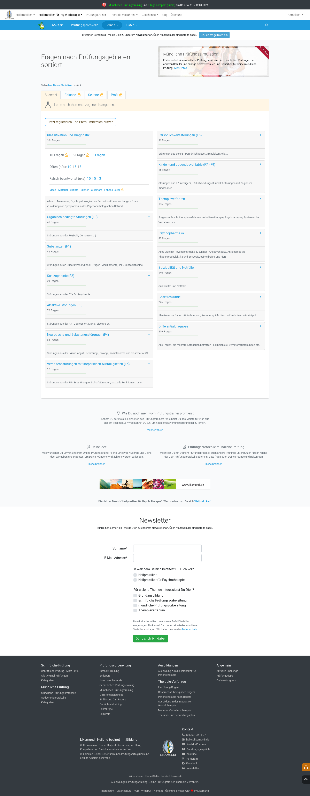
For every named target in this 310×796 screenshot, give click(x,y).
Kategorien (47, 680)
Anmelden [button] (294, 14)
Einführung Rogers (168, 687)
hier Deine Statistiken (60, 85)
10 (69, 167)
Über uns (170, 790)
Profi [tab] (116, 95)
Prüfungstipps (225, 675)
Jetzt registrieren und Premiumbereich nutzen (80, 122)
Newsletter (190, 768)
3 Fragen (98, 155)
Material (63, 189)
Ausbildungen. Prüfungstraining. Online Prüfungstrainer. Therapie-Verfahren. (155, 781)
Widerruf (146, 790)
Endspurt (105, 675)
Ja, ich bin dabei (150, 638)
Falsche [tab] (72, 95)
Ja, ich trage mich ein (214, 35)
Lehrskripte (106, 708)
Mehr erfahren (155, 430)
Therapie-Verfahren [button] (122, 14)
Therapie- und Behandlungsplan (176, 715)
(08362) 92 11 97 (194, 734)
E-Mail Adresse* (115, 558)
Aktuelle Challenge (227, 670)
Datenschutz (189, 629)
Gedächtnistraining (111, 704)
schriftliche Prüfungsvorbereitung (162, 600)
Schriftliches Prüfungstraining (117, 685)
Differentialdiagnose (111, 694)
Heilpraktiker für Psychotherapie (161, 580)
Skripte (74, 189)
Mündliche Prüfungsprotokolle (58, 692)
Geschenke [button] (149, 14)
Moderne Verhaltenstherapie (174, 710)
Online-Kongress (226, 680)
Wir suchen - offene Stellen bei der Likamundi (155, 776)
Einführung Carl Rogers (113, 699)
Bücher (84, 189)
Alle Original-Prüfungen (54, 675)
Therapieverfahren (151, 610)
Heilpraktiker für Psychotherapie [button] (59, 14)
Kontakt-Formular (194, 744)
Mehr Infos (180, 67)
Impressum (107, 790)
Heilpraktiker (147, 575)
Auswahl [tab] (51, 95)
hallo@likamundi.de (195, 739)
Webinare (96, 189)
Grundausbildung (150, 595)
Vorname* (120, 548)
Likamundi (203, 790)
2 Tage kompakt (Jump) (161, 5)
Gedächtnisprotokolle (53, 697)
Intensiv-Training (109, 670)
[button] (150, 134)
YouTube (189, 754)
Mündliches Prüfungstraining (125, 5)
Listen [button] (130, 25)
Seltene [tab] (95, 95)
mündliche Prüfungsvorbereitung (162, 605)
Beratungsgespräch (196, 749)
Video (52, 189)
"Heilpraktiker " (202, 501)
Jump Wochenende (111, 680)
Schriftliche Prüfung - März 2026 (59, 670)
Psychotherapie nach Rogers (174, 696)
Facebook (190, 763)
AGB (136, 790)
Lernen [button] (111, 25)
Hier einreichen (96, 463)
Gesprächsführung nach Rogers (176, 692)
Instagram (190, 758)
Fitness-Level (113, 189)
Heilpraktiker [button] (24, 14)
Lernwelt (105, 713)
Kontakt (158, 790)
